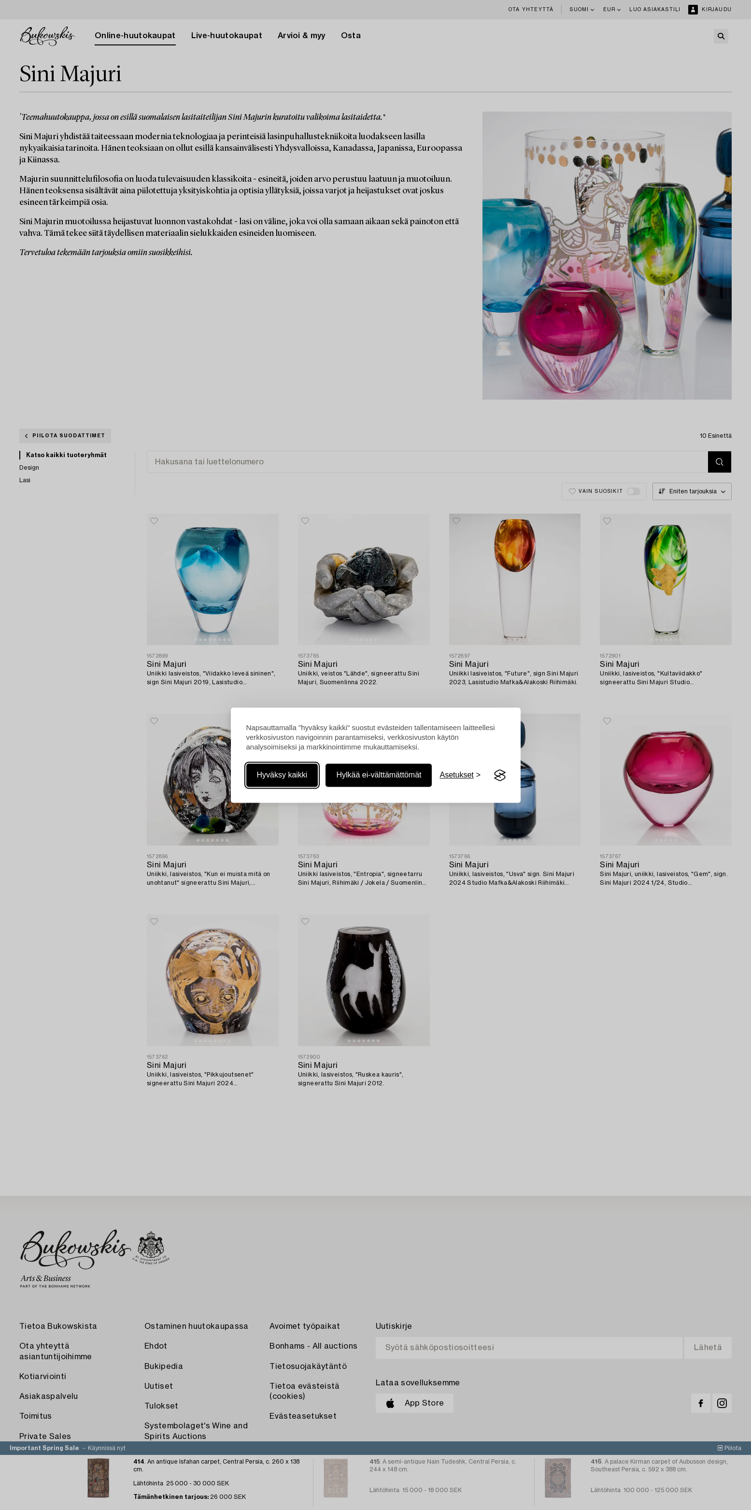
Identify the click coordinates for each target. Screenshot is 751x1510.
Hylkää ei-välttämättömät (378, 775)
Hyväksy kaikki (282, 775)
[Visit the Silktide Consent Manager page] (499, 775)
